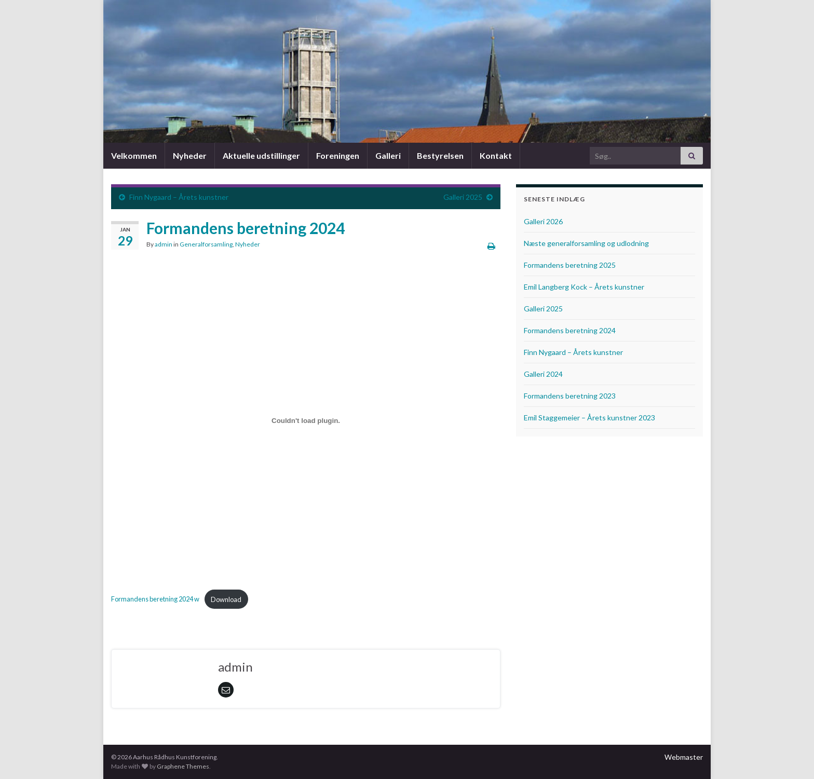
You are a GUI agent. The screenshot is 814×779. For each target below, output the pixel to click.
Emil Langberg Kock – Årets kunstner (584, 286)
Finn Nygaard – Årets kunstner (178, 197)
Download (226, 599)
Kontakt (496, 155)
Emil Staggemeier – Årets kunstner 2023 (589, 417)
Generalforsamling (206, 244)
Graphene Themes (183, 766)
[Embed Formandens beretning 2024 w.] (305, 420)
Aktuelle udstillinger (261, 155)
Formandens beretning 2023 (570, 395)
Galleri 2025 (462, 197)
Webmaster (683, 757)
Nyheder (190, 155)
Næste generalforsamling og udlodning (586, 243)
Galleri (388, 155)
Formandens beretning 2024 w (155, 599)
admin (163, 244)
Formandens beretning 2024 (570, 330)
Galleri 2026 (543, 221)
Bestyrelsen (440, 155)
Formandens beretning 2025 (570, 265)
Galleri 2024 (543, 374)
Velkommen (134, 155)
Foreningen (337, 155)
